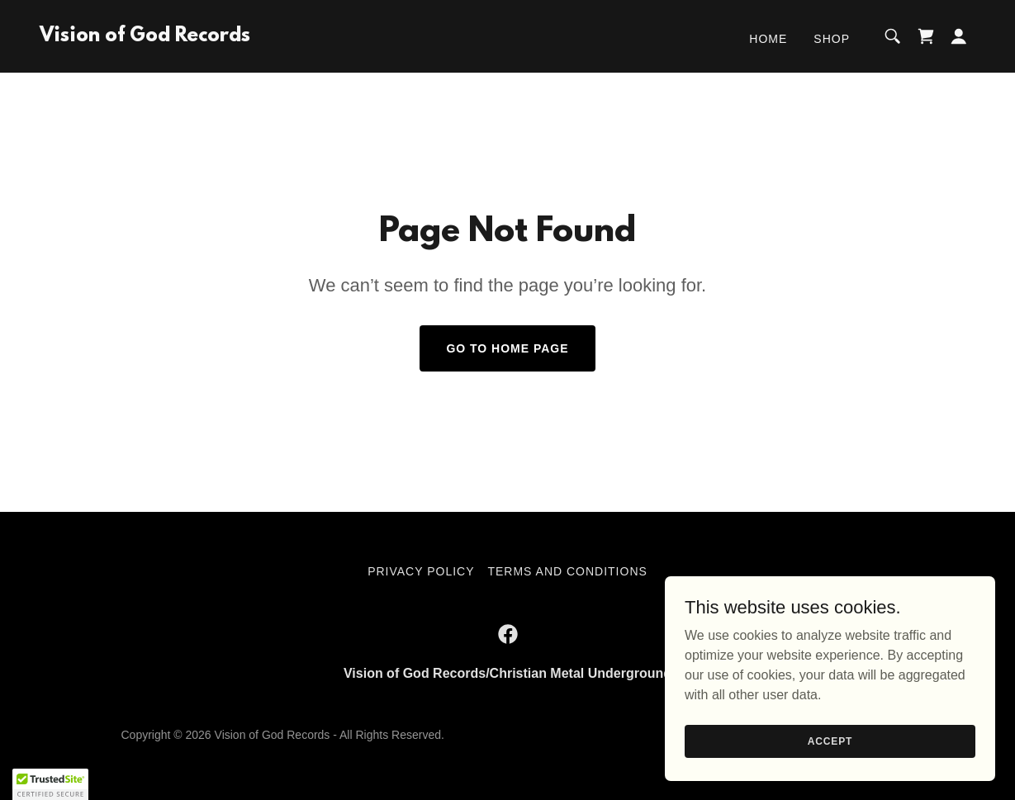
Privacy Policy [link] (421, 571)
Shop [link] (831, 38)
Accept (830, 740)
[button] (958, 36)
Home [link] (768, 38)
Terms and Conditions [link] (567, 571)
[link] (145, 37)
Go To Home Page (507, 348)
